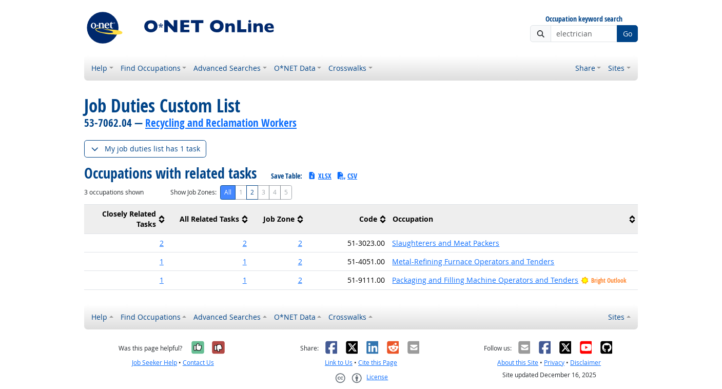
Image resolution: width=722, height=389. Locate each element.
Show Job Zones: (193, 192)
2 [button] (162, 243)
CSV (347, 176)
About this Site (517, 362)
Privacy (554, 362)
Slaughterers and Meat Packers (445, 243)
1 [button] (162, 261)
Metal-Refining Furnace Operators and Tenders (473, 261)
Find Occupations (151, 68)
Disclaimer (585, 362)
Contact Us (198, 362)
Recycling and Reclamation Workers (221, 122)
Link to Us (339, 362)
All (227, 192)
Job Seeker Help (154, 362)
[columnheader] (125, 219)
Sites (616, 68)
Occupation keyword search (583, 19)
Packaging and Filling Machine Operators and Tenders (485, 280)
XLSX (319, 176)
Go (627, 33)
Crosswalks (347, 68)
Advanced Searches (227, 68)
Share (585, 68)
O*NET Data (295, 68)
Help (99, 68)
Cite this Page (377, 362)
